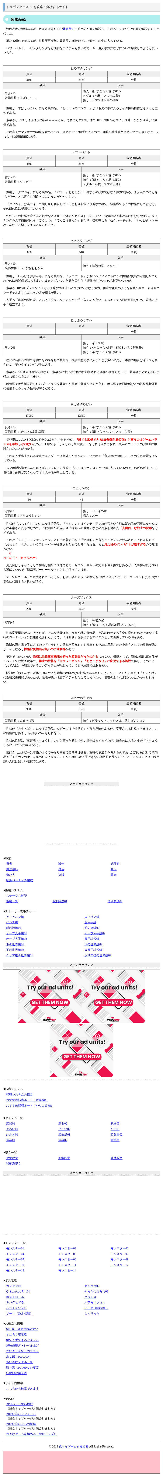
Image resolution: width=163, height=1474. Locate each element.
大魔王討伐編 (93, 949)
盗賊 (61, 874)
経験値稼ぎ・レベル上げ (22, 1345)
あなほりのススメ (18, 1356)
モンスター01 (15, 1248)
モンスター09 (119, 1259)
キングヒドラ (15, 1302)
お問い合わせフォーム (21, 1414)
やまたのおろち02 (96, 1291)
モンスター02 (67, 1248)
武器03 (115, 1123)
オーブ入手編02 (94, 933)
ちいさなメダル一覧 (19, 1362)
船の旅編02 (91, 927)
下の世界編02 (93, 944)
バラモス (90, 1297)
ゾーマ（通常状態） (19, 1313)
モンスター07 (15, 1259)
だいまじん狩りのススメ (22, 1351)
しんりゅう (91, 1313)
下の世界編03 (15, 949)
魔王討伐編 (91, 938)
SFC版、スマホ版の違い (22, 1329)
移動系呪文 (13, 1163)
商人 (114, 869)
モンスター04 (15, 1254)
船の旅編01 (13, 927)
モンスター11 (67, 1265)
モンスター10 (15, 1265)
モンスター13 (15, 1270)
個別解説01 (59, 901)
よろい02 (64, 1129)
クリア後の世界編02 (97, 955)
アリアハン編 (15, 916)
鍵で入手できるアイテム (22, 1340)
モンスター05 (67, 1254)
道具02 (62, 1140)
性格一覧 (12, 901)
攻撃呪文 (12, 1158)
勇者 (9, 863)
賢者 (114, 874)
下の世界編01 (15, 944)
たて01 (115, 1129)
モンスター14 (67, 1270)
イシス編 (12, 922)
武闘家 (115, 863)
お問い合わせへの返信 (21, 1424)
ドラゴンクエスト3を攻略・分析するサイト (37, 7)
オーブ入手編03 (16, 938)
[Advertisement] (81, 815)
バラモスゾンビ (16, 1308)
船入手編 (90, 922)
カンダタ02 (91, 1286)
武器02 (62, 1123)
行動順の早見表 (16, 1373)
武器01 (10, 1123)
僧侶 (61, 869)
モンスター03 (119, 1248)
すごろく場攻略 (16, 1334)
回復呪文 (64, 1158)
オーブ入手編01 (16, 933)
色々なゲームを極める (74, 1446)
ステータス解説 (16, 895)
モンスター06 (119, 1254)
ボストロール (15, 1297)
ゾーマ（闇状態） (96, 1308)
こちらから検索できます (22, 1388)
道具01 (10, 1140)
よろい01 (12, 1129)
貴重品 (115, 1140)
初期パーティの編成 (19, 880)
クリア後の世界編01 (19, 955)
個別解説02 (115, 901)
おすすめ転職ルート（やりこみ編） (30, 1105)
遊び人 (10, 874)
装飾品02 (116, 1134)
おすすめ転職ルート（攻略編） (27, 1100)
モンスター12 (119, 1265)
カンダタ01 (13, 1286)
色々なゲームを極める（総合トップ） (31, 1434)
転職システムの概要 (19, 1094)
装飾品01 (68, 29)
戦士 (61, 863)
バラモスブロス (94, 1302)
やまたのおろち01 (18, 1291)
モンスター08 (67, 1259)
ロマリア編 (91, 916)
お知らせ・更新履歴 (19, 1404)
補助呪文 (116, 1158)
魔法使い (12, 869)
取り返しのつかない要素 (22, 1367)
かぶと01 (12, 1134)
